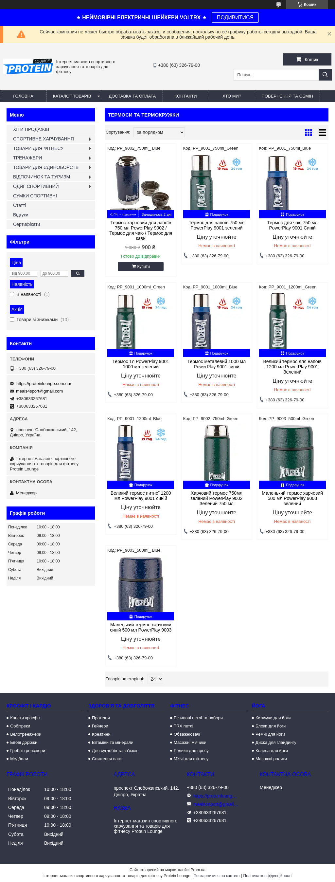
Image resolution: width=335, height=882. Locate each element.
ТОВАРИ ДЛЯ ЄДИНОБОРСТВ (46, 167)
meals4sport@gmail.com (39, 391)
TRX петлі (183, 726)
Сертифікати (26, 224)
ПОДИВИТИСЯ (235, 17)
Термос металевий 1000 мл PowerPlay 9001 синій (216, 364)
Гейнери (100, 726)
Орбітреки (20, 726)
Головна (23, 96)
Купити (143, 266)
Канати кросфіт (25, 717)
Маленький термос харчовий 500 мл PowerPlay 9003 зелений (292, 498)
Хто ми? (231, 96)
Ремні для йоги (270, 734)
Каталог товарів (72, 96)
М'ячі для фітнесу (191, 758)
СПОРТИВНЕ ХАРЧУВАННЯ (43, 138)
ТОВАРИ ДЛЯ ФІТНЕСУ (38, 148)
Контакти (186, 96)
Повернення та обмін (287, 96)
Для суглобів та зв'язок (114, 750)
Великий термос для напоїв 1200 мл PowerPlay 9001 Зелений (292, 367)
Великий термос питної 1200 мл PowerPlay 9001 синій (141, 495)
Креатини (101, 734)
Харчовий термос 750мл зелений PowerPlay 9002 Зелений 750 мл (217, 498)
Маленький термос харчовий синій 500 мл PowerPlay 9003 (140, 627)
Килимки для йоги (273, 717)
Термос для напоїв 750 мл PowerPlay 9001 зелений (217, 225)
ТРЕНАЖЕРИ (27, 157)
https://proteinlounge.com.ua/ (43, 383)
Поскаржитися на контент (216, 875)
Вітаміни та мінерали (112, 742)
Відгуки (20, 214)
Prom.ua (198, 870)
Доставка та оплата (132, 96)
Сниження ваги (107, 758)
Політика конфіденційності (267, 875)
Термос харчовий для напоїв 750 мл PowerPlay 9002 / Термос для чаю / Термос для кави (140, 230)
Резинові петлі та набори (198, 717)
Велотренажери (25, 734)
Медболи (19, 758)
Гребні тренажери (27, 750)
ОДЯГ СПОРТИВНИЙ (36, 186)
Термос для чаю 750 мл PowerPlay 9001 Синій (292, 225)
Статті (19, 205)
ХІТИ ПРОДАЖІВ (31, 129)
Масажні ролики (271, 758)
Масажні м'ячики (190, 742)
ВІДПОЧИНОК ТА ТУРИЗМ (41, 176)
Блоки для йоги (271, 726)
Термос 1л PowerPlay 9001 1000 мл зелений (141, 364)
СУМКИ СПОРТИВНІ (35, 195)
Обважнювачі (187, 734)
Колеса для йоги (272, 750)
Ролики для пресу (191, 750)
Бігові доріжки (23, 742)
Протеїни (101, 717)
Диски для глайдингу (276, 742)
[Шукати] (325, 75)
